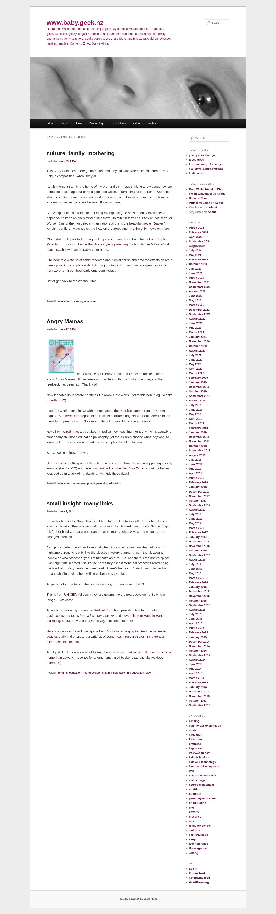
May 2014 (195, 668)
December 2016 (199, 541)
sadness (194, 830)
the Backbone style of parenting (105, 244)
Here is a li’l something (63, 463)
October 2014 (198, 650)
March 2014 (196, 678)
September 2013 (199, 705)
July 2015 (195, 614)
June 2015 (195, 618)
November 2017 (199, 496)
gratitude (195, 743)
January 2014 (198, 687)
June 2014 (195, 664)
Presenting (96, 123)
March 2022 (196, 305)
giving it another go (202, 155)
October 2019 (198, 391)
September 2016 (199, 555)
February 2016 (198, 582)
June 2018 (195, 464)
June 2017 (195, 518)
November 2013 (199, 696)
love (191, 771)
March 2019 (196, 423)
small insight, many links (80, 503)
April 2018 (195, 473)
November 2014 (199, 646)
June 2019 (195, 409)
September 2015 (199, 605)
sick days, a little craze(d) (206, 168)
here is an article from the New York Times (114, 468)
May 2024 (195, 255)
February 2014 (198, 682)
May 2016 (195, 573)
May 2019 (195, 414)
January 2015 (198, 637)
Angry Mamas (65, 321)
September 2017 (199, 505)
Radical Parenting (106, 610)
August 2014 (197, 659)
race (192, 821)
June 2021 (195, 323)
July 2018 (195, 459)
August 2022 (197, 291)
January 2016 (198, 587)
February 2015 (198, 632)
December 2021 (199, 309)
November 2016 (199, 546)
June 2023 (195, 273)
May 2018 (195, 468)
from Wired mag (66, 431)
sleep (192, 839)
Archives (153, 123)
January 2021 (198, 336)
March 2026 (196, 227)
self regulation (198, 834)
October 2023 (198, 264)
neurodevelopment (83, 483)
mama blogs (197, 780)
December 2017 (199, 491)
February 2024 (198, 259)
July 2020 (195, 355)
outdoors (195, 793)
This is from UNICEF (61, 594)
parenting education (84, 301)
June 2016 (195, 568)
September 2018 (199, 450)
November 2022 (199, 282)
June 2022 (195, 295)
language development (204, 766)
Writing (137, 123)
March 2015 (196, 627)
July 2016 (195, 564)
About (65, 123)
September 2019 (199, 396)
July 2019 (195, 405)
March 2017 (196, 528)
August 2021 (197, 318)
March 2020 (196, 373)
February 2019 (198, 427)
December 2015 (199, 591)
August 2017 (197, 509)
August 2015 (197, 609)
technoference (198, 843)
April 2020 (195, 368)
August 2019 (197, 400)
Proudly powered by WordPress (137, 898)
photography (197, 802)
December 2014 (199, 641)
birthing (63, 672)
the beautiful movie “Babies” (144, 223)
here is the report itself (81, 416)
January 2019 (198, 432)
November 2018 (199, 441)
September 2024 (199, 241)
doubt (193, 730)
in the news (196, 173)
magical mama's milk (203, 775)
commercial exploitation (205, 725)
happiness (196, 748)
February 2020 (198, 377)
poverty (194, 811)
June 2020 (195, 359)
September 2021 (199, 314)
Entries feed (197, 873)
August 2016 (197, 559)
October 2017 (198, 500)
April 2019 (195, 418)
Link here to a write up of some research (75, 260)
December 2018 (199, 436)
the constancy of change (205, 164)
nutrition (112, 672)
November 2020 (199, 341)
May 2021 (195, 327)
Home (51, 123)
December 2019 (199, 387)
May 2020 (195, 364)
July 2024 (195, 250)
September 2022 (199, 286)
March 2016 (196, 577)
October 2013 (198, 700)
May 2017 (195, 523)
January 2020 (198, 382)
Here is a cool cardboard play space (73, 631)
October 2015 (198, 600)
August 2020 (197, 350)
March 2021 (196, 332)
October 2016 (198, 550)
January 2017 (198, 537)
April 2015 (195, 623)
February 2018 (198, 482)
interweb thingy (199, 752)
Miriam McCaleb (199, 202)
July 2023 (195, 268)
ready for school (200, 825)
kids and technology (202, 762)
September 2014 (199, 655)
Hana (192, 198)
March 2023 (196, 277)
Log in (193, 868)
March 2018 (196, 477)
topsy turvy (196, 159)
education (64, 301)
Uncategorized (198, 848)
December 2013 (199, 691)
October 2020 (198, 346)
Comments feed (199, 877)
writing (193, 853)
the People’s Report (128, 410)
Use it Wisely (118, 123)
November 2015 (199, 596)
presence (195, 816)
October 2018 (198, 446)
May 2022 (195, 300)
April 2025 (195, 237)
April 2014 (195, 673)
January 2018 (198, 486)
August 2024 (197, 246)
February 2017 (198, 532)
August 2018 (197, 455)
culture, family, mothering (81, 153)
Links (79, 123)
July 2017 (195, 514)
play (148, 672)
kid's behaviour (199, 757)
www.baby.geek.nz (75, 22)
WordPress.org (199, 882)
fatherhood (196, 739)
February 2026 (198, 232)
